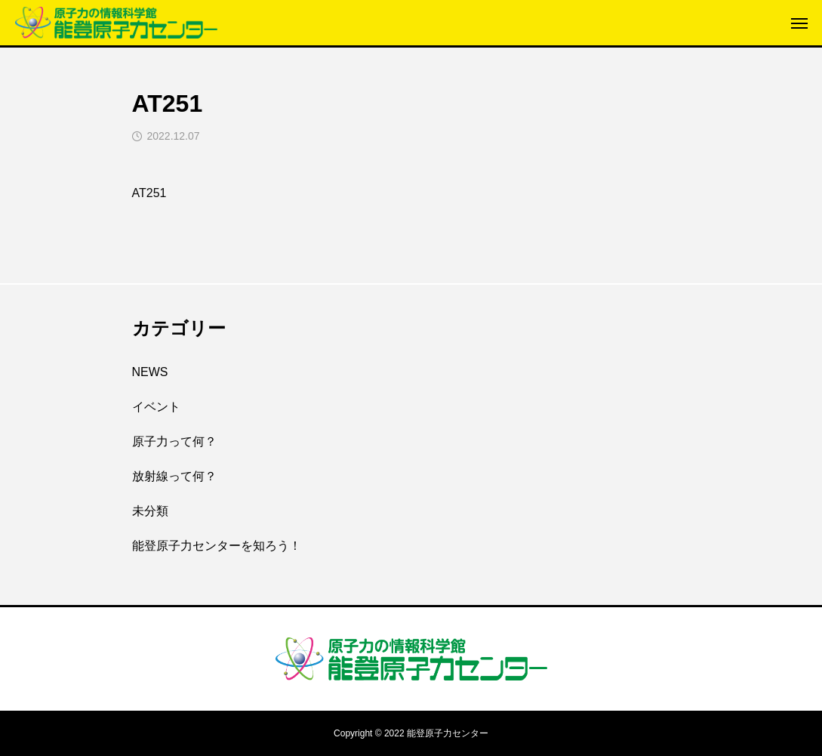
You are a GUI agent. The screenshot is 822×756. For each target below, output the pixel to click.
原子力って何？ (174, 441)
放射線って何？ (174, 476)
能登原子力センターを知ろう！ (216, 545)
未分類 (150, 511)
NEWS (150, 372)
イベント (156, 406)
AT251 (149, 193)
